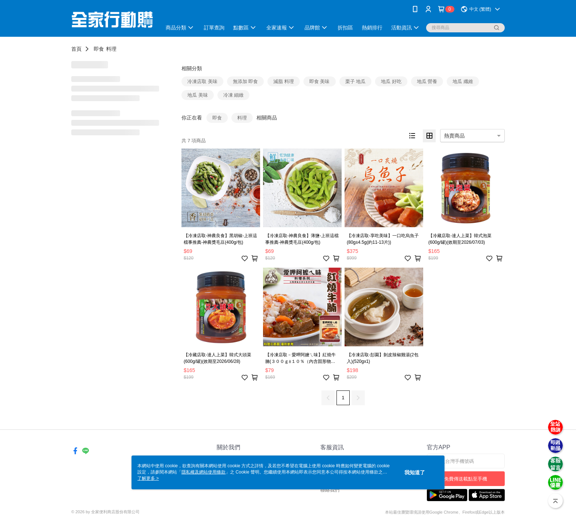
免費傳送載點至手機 (465, 479)
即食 (99, 49)
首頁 (76, 49)
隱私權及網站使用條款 (203, 472)
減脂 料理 (283, 81)
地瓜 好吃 (391, 81)
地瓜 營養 (427, 81)
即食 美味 (319, 81)
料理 (111, 49)
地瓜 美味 (197, 95)
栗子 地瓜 (355, 81)
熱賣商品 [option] (454, 136)
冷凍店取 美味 (202, 81)
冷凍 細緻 (233, 95)
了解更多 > (148, 478)
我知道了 (414, 472)
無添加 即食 (245, 81)
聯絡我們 (329, 490)
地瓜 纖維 (463, 81)
